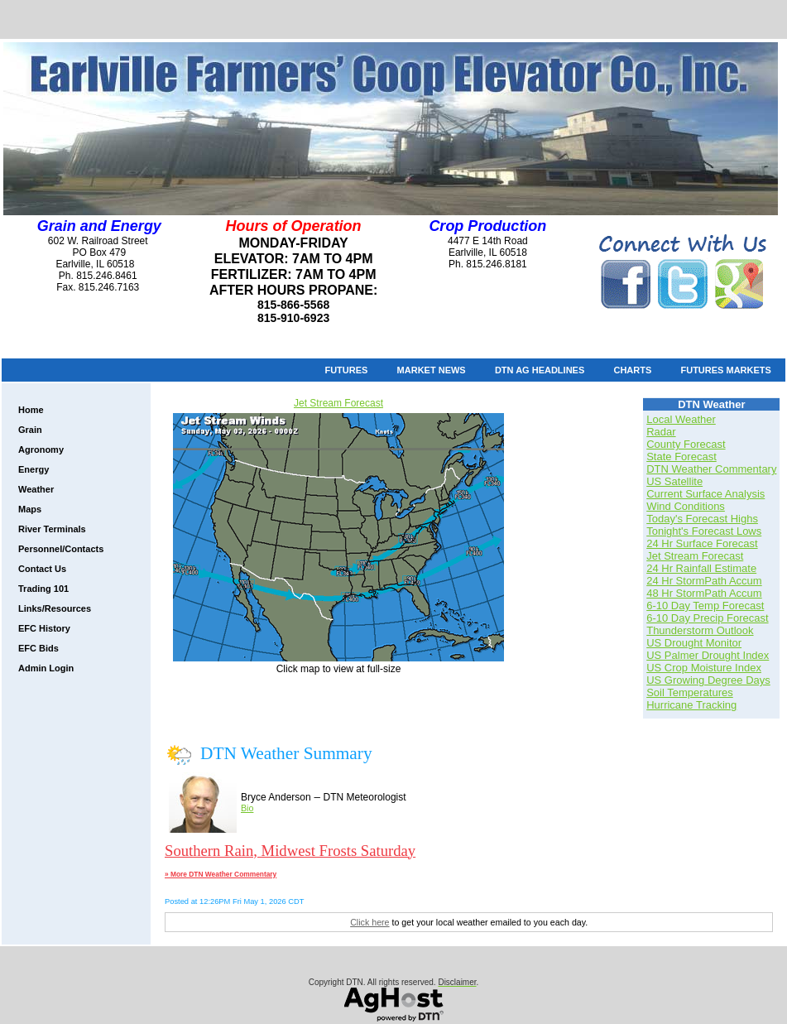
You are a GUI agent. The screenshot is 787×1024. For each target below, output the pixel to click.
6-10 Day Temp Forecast (705, 605)
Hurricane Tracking (691, 705)
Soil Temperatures (689, 692)
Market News (431, 370)
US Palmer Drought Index (707, 655)
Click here (369, 922)
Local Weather (681, 419)
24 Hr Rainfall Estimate (701, 568)
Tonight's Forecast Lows (703, 531)
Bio (247, 808)
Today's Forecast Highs (702, 518)
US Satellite (674, 481)
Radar (660, 431)
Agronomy (41, 449)
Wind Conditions (685, 506)
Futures (345, 370)
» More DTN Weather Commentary (220, 874)
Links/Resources (54, 608)
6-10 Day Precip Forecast (707, 618)
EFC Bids (38, 648)
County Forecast (685, 444)
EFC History (44, 628)
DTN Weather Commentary (711, 469)
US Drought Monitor (693, 643)
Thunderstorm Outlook (699, 630)
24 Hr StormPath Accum (703, 580)
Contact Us (42, 569)
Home (31, 410)
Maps (29, 509)
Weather (36, 489)
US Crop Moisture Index (703, 667)
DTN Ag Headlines (539, 370)
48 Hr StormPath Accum (703, 593)
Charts (632, 370)
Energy (33, 469)
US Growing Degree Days (708, 680)
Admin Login (46, 668)
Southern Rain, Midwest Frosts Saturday (290, 850)
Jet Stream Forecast (338, 403)
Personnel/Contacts (60, 549)
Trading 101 (43, 589)
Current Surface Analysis (705, 494)
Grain (30, 430)
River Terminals (52, 529)
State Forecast (681, 456)
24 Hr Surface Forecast (701, 543)
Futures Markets (725, 370)
